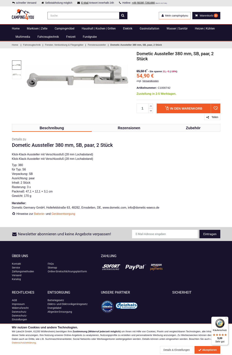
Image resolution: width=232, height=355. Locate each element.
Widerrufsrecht (20, 307)
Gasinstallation (149, 28)
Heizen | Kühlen (205, 28)
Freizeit (71, 36)
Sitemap (52, 267)
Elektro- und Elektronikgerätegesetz (68, 304)
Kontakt (16, 263)
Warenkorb (183, 108)
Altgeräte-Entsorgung (60, 311)
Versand (16, 275)
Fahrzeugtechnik (48, 36)
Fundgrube (90, 36)
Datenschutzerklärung (24, 342)
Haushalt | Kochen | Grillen (99, 28)
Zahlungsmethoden (23, 271)
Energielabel (54, 307)
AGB (14, 300)
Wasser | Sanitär (177, 28)
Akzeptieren (207, 350)
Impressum (18, 304)
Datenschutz (19, 311)
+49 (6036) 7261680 (143, 2)
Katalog (16, 279)
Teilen (212, 117)
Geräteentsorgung (63, 213)
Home (16, 28)
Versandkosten (150, 81)
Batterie (39, 213)
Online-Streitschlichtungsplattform (67, 271)
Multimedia (23, 36)
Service (16, 267)
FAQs (51, 263)
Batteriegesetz (56, 300)
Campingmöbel (64, 28)
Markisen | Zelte (37, 28)
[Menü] (226, 319)
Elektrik (127, 28)
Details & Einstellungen (176, 349)
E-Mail (84, 2)
